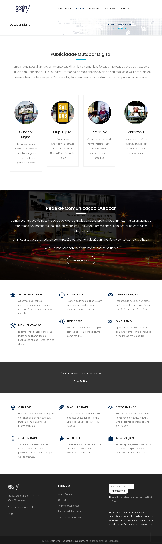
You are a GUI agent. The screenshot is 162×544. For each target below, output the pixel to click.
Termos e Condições (68, 506)
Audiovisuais (93, 8)
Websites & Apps (108, 8)
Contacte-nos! (81, 260)
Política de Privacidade (69, 511)
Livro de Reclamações (69, 517)
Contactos (123, 8)
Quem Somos (65, 494)
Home (60, 8)
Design (68, 8)
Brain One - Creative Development (69, 540)
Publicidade (79, 8)
